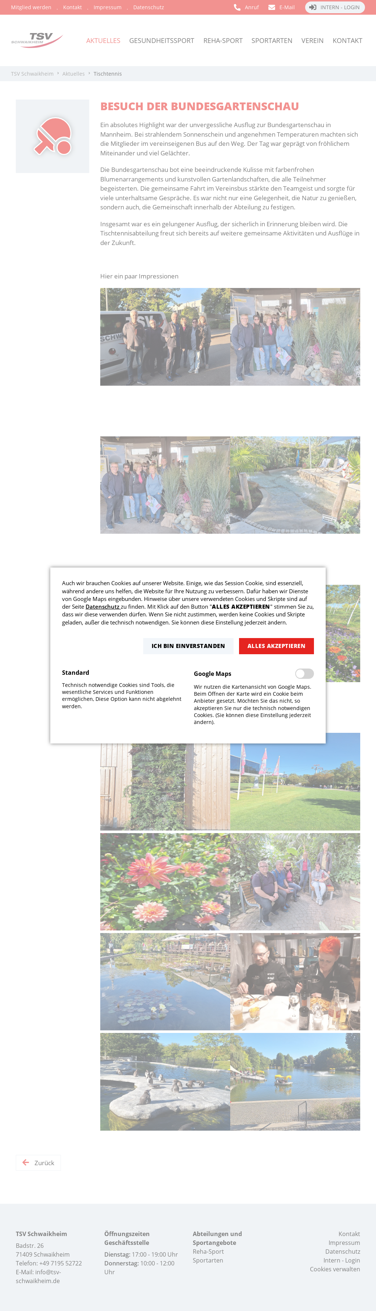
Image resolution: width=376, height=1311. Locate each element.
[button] (188, 646)
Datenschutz (103, 606)
